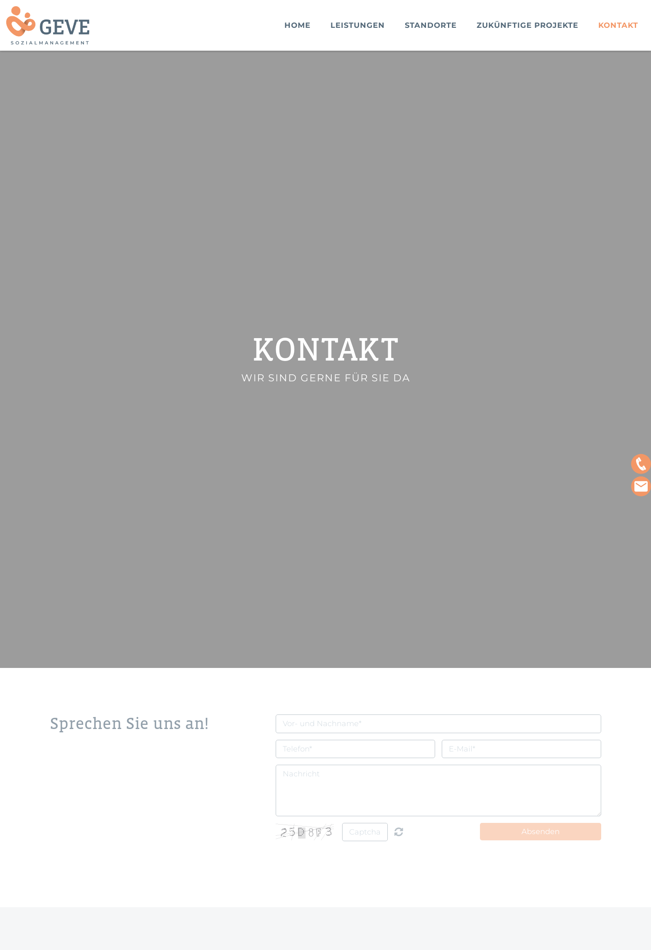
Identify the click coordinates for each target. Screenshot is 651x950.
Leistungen (357, 25)
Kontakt (618, 25)
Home (297, 25)
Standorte (431, 25)
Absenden (540, 831)
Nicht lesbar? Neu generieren (398, 832)
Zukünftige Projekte (527, 25)
